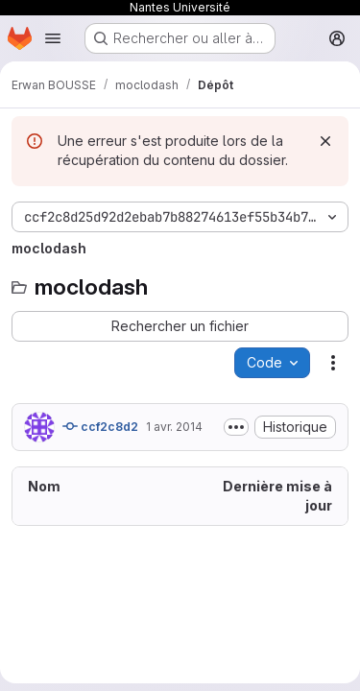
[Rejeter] (325, 141)
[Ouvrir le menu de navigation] (52, 38)
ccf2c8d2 (100, 426)
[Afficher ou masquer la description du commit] (236, 427)
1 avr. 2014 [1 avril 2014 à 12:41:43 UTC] (174, 426)
